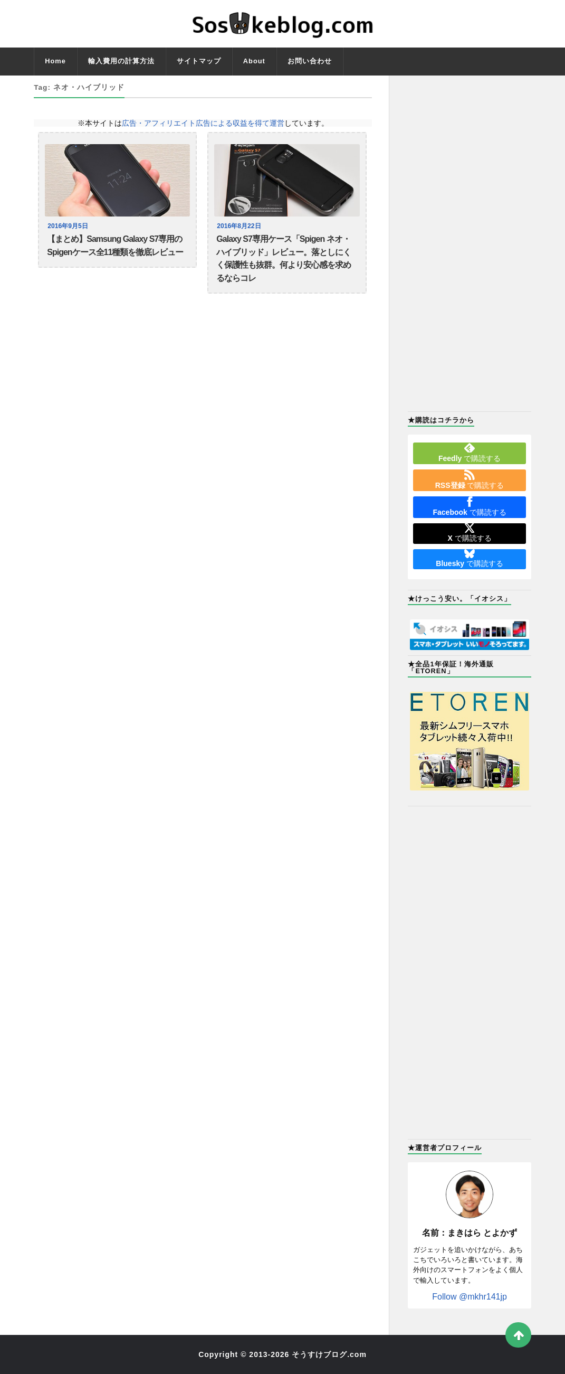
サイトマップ (199, 61)
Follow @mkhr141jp (469, 1296)
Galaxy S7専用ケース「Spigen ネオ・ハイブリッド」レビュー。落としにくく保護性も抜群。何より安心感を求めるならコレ (283, 262)
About (254, 61)
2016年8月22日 (240, 226)
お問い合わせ (310, 61)
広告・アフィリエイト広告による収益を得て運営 (203, 123)
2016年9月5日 (68, 226)
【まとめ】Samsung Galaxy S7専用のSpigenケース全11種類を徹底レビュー (115, 247)
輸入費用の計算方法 (121, 61)
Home (55, 61)
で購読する (469, 453)
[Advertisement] (469, 242)
